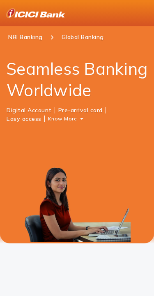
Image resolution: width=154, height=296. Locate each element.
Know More (62, 119)
